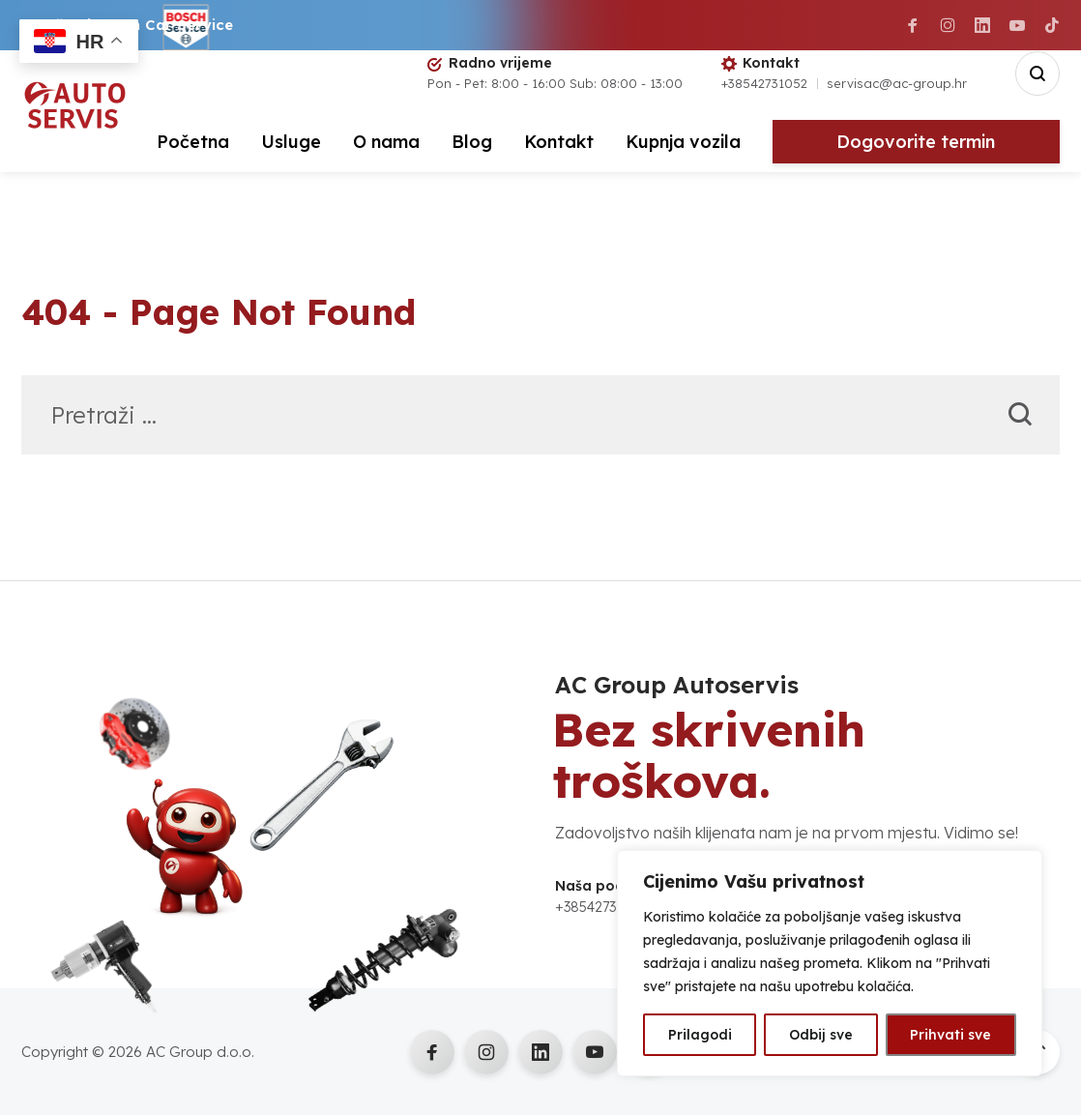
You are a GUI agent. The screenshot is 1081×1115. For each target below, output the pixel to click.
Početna (193, 142)
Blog (472, 142)
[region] (829, 963)
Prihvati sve (950, 1034)
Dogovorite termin (915, 142)
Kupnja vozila (683, 142)
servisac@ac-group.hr (897, 83)
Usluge (291, 142)
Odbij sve (821, 1034)
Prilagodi (700, 1034)
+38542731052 (764, 83)
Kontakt (559, 142)
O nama (386, 142)
